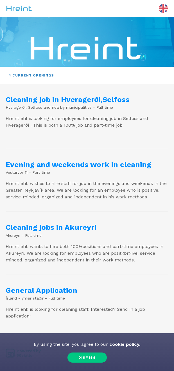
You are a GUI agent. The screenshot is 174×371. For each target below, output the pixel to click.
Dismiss (87, 358)
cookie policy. (124, 344)
